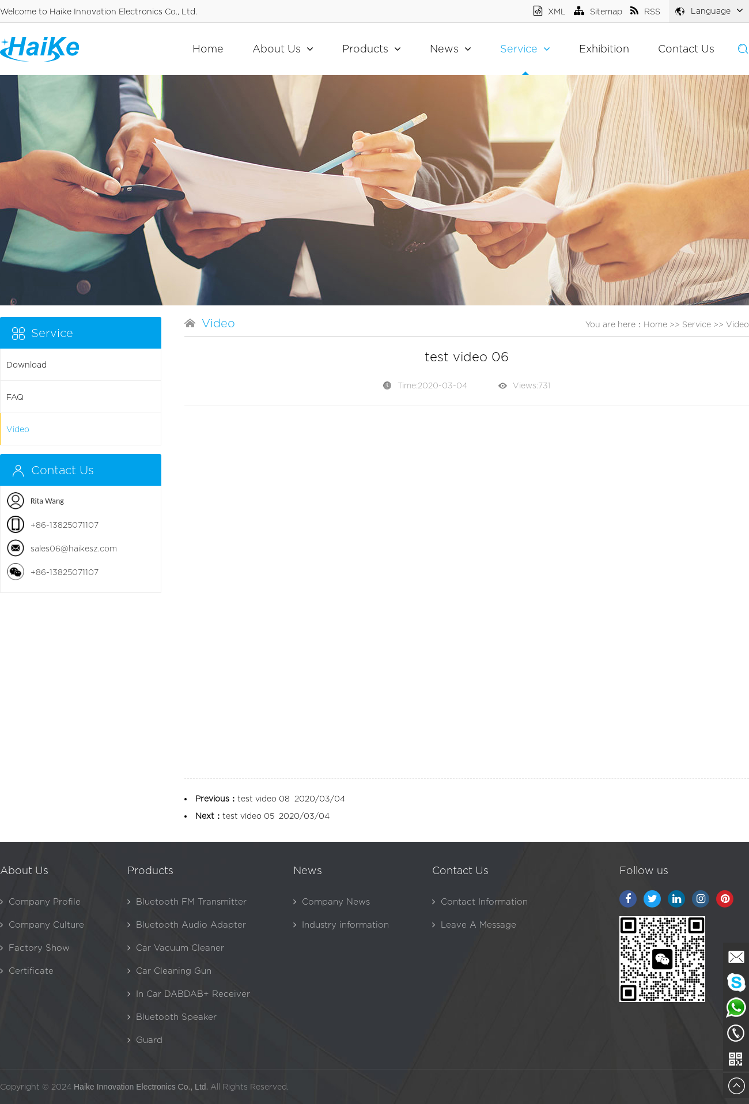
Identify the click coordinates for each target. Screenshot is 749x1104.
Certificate (27, 970)
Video (17, 429)
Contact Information (480, 901)
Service (525, 48)
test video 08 (263, 798)
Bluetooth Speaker (172, 1016)
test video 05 (248, 815)
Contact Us (686, 48)
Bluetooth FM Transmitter (187, 901)
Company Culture (42, 924)
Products (371, 48)
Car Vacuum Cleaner (175, 947)
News (450, 48)
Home (208, 48)
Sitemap (598, 11)
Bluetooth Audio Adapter (186, 924)
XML (550, 11)
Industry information (341, 924)
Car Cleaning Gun (169, 970)
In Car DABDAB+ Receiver (188, 993)
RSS (645, 11)
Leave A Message (474, 924)
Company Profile (40, 901)
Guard (144, 1039)
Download (26, 364)
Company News (331, 901)
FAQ (15, 396)
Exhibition (604, 48)
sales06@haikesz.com (74, 548)
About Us (282, 48)
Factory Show (35, 947)
